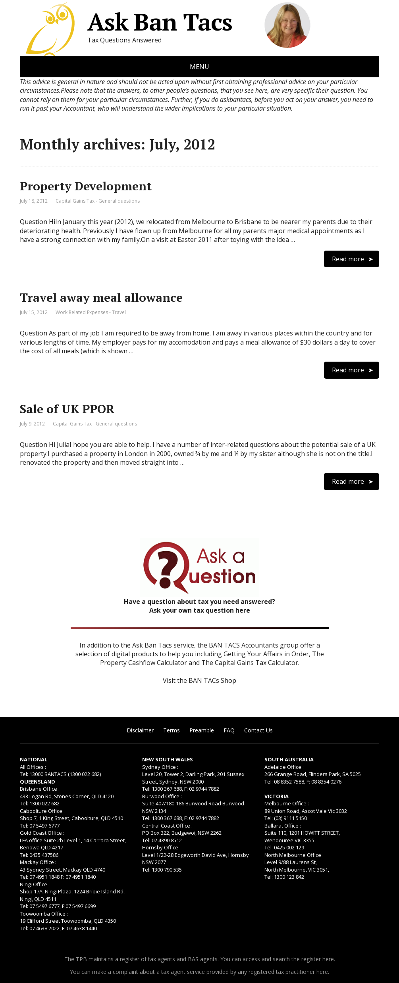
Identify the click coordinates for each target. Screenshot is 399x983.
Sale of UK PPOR (67, 409)
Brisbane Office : (40, 788)
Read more (348, 259)
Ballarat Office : (282, 825)
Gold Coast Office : (42, 832)
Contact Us (258, 730)
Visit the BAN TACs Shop (199, 680)
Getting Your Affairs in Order (266, 654)
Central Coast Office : (167, 825)
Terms (171, 730)
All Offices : (33, 766)
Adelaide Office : (284, 766)
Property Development (86, 186)
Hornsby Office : (161, 847)
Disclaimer (140, 730)
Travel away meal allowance (101, 297)
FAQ (229, 730)
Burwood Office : (162, 796)
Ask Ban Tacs (126, 22)
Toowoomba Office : (44, 913)
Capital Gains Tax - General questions (98, 200)
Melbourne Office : (286, 803)
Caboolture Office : (42, 810)
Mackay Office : (38, 862)
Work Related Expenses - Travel (91, 312)
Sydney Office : (160, 766)
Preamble (201, 730)
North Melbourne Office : (294, 854)
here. (328, 959)
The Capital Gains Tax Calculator (249, 662)
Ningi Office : (35, 884)
